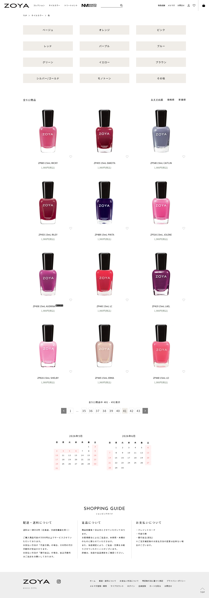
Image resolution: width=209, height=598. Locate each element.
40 (118, 411)
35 (84, 411)
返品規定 (101, 552)
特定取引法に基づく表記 (152, 581)
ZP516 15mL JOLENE (161, 234)
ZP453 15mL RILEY (48, 234)
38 (104, 411)
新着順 (182, 99)
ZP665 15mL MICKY (48, 163)
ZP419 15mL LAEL (161, 306)
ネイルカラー (37, 15)
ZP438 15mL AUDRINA (48, 306)
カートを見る (155, 586)
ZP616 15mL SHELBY (48, 377)
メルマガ (171, 5)
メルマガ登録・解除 (98, 586)
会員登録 (142, 586)
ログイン (131, 586)
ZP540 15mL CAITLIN (161, 163)
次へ (145, 411)
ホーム (93, 581)
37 (98, 411)
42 (132, 411)
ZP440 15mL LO (161, 377)
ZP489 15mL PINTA (104, 234)
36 (91, 411)
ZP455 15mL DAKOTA (104, 163)
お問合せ (181, 5)
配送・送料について (107, 581)
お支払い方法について (129, 581)
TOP (25, 15)
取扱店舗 (161, 5)
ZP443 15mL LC (104, 306)
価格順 (171, 99)
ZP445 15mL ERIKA (104, 377)
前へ (63, 411)
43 (138, 411)
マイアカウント (117, 586)
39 (111, 411)
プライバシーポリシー (176, 581)
